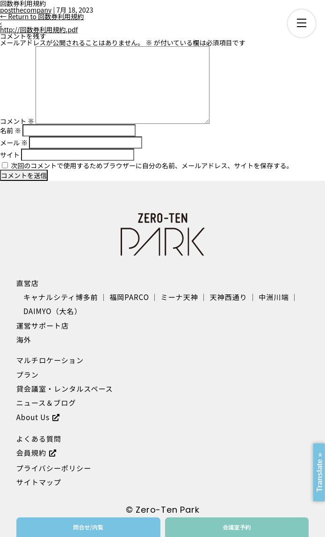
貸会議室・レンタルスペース (64, 388)
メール (14, 142)
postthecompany (25, 9)
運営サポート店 (42, 325)
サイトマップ (38, 482)
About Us (33, 417)
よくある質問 (38, 438)
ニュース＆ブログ (46, 402)
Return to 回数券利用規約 (42, 16)
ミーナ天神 (179, 297)
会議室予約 (237, 527)
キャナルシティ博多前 (60, 297)
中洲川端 (274, 297)
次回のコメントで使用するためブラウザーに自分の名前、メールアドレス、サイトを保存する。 (152, 165)
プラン (27, 374)
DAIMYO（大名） (52, 311)
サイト (10, 154)
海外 (23, 339)
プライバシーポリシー (53, 468)
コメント (17, 121)
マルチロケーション (50, 360)
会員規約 (31, 452)
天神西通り (228, 297)
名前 (10, 130)
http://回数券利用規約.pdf (39, 29)
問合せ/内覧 (88, 527)
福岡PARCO (129, 297)
